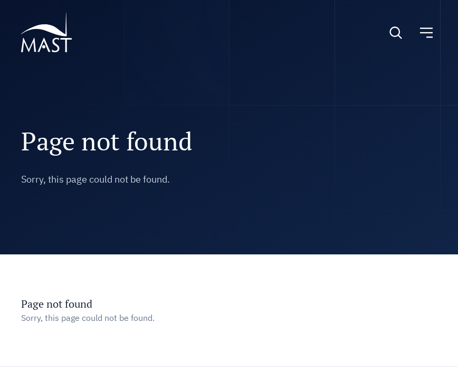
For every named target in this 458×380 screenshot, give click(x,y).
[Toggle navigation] (426, 32)
